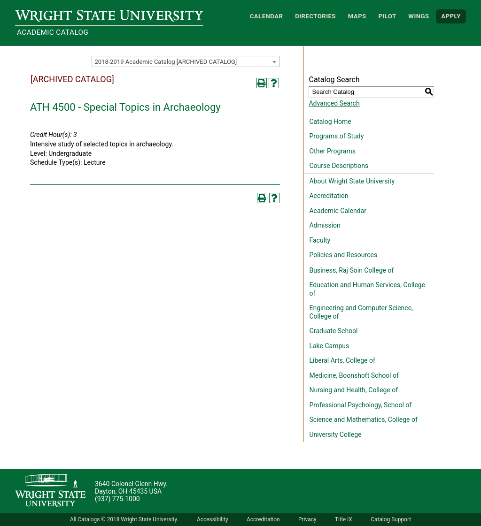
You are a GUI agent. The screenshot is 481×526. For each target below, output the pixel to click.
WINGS (418, 16)
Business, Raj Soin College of (351, 270)
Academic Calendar (337, 210)
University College (335, 434)
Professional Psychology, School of (360, 405)
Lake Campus (329, 346)
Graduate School (333, 331)
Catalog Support (391, 519)
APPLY (451, 16)
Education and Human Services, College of (367, 289)
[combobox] (185, 61)
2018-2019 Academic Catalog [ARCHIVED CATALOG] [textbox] (165, 61)
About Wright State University (352, 181)
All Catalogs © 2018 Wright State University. (124, 519)
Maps (357, 16)
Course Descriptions (338, 165)
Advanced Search (334, 103)
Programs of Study (336, 136)
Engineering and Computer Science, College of (360, 312)
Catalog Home (330, 121)
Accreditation (328, 195)
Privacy (307, 519)
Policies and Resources (343, 255)
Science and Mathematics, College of (363, 419)
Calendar (266, 16)
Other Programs (332, 151)
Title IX (343, 519)
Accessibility (212, 519)
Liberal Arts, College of (342, 360)
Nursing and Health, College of (353, 390)
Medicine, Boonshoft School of (353, 375)
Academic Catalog (52, 32)
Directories (315, 16)
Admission (324, 225)
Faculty (319, 240)
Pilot (387, 16)
